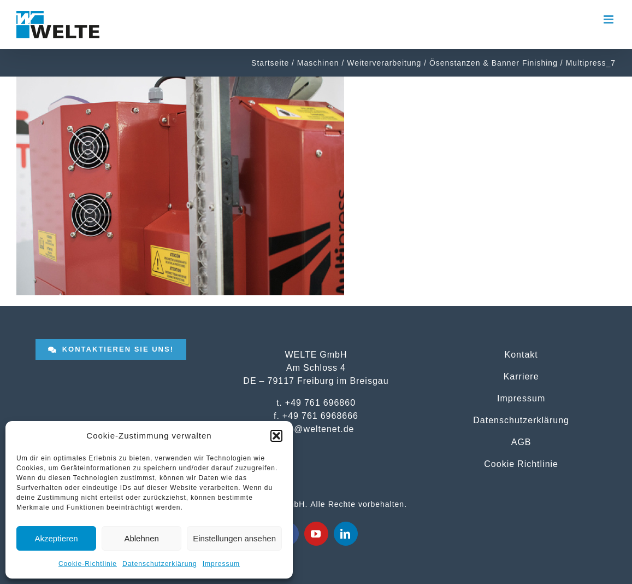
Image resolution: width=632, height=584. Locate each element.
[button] (276, 435)
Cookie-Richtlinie (87, 563)
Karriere (521, 376)
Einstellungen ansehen (234, 538)
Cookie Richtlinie (521, 463)
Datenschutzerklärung (159, 563)
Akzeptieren (56, 538)
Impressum (221, 563)
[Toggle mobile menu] (610, 19)
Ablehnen (141, 538)
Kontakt (521, 354)
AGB (521, 441)
